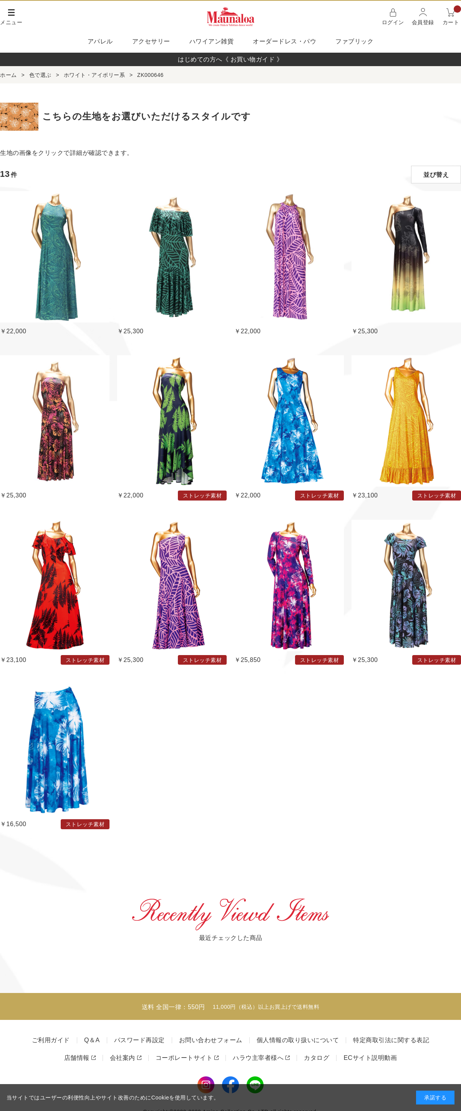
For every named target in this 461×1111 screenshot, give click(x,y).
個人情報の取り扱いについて (298, 1040)
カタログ (316, 1057)
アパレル (100, 41)
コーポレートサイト (184, 1057)
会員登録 (423, 22)
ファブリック (354, 41)
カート (452, 16)
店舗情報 (77, 1057)
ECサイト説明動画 (370, 1057)
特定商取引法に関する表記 (391, 1040)
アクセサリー (151, 41)
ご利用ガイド (51, 1040)
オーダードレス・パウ (284, 41)
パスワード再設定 (139, 1040)
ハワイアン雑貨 (211, 41)
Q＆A (92, 1040)
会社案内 (122, 1057)
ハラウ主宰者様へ (258, 1057)
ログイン (393, 22)
